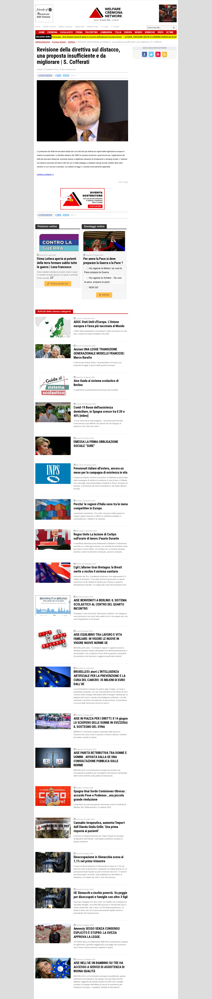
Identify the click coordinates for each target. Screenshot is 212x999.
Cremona (52, 32)
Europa (128, 32)
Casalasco (66, 32)
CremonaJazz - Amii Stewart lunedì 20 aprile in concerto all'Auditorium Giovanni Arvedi (88, 37)
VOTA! (104, 295)
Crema (79, 32)
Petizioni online (47, 226)
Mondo (138, 32)
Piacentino (91, 32)
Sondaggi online (94, 226)
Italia (118, 32)
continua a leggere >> (45, 174)
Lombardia (106, 32)
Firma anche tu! (57, 283)
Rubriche (150, 32)
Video (160, 32)
